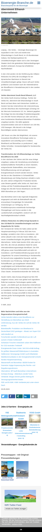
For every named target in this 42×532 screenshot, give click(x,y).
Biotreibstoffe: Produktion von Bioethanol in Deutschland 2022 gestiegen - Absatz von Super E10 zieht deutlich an (21, 331)
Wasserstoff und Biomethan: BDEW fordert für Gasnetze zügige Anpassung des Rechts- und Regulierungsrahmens (18, 365)
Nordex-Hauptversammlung (11, 360)
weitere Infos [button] (17, 524)
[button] (4, 396)
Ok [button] (21, 529)
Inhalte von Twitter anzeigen (15, 509)
